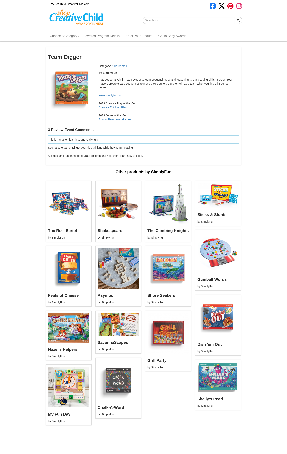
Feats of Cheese (63, 295)
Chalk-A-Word (111, 407)
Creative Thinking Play (113, 107)
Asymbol (106, 295)
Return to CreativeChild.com (70, 4)
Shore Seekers (161, 295)
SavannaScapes (113, 342)
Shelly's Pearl (210, 399)
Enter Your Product (139, 36)
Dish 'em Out (209, 344)
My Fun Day (59, 414)
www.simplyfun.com (111, 95)
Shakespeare (110, 230)
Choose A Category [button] (64, 36)
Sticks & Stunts (212, 214)
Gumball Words (212, 279)
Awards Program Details (102, 36)
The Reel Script (62, 230)
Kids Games (119, 66)
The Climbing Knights (168, 230)
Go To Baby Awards (172, 36)
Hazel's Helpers (62, 349)
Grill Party (157, 360)
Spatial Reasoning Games (115, 119)
